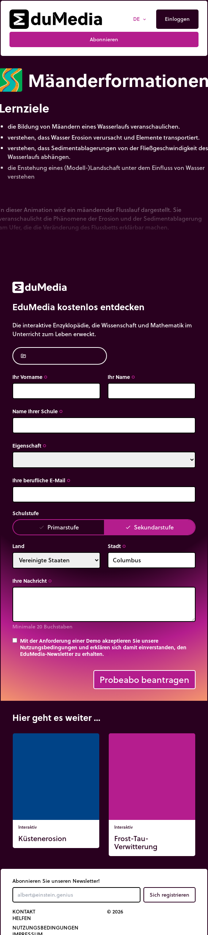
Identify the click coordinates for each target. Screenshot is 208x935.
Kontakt (23, 911)
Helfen (21, 918)
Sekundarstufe (149, 527)
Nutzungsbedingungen (45, 927)
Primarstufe (59, 527)
